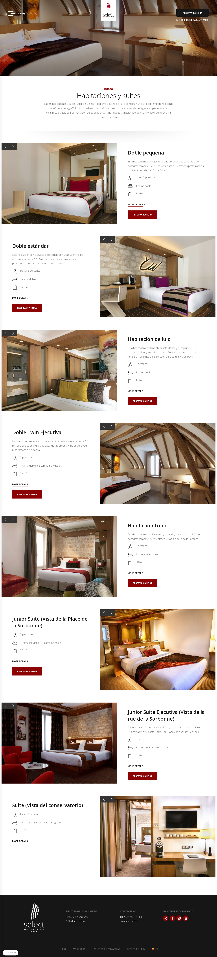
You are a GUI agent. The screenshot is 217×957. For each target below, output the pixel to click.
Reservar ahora (192, 12)
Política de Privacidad (107, 949)
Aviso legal (79, 949)
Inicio (62, 949)
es (156, 949)
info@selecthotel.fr (129, 921)
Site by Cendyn (136, 949)
